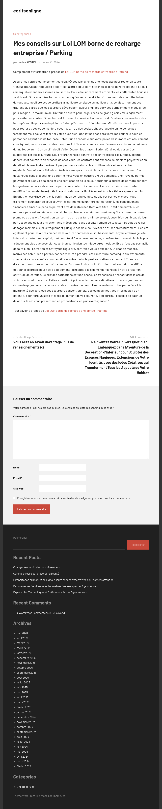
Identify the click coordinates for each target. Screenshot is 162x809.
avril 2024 (22, 756)
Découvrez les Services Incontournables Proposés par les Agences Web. (56, 586)
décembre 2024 (26, 717)
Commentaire (22, 416)
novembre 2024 (26, 721)
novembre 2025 (26, 662)
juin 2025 (22, 687)
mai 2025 (22, 692)
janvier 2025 (24, 712)
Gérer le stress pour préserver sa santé (36, 573)
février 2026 (24, 647)
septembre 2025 (26, 672)
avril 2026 (22, 638)
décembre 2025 (26, 657)
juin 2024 (22, 746)
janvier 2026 (24, 652)
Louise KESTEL (27, 62)
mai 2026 (22, 633)
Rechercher (20, 537)
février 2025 (24, 707)
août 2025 (23, 677)
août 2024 (23, 736)
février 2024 (24, 766)
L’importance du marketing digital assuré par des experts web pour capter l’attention (63, 579)
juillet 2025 (23, 682)
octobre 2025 (25, 667)
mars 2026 (23, 642)
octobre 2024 (25, 726)
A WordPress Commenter (32, 612)
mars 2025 (23, 702)
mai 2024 (22, 751)
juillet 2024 (23, 741)
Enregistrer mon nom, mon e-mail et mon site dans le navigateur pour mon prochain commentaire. (74, 498)
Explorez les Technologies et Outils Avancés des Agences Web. (50, 592)
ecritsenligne (28, 10)
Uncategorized (22, 33)
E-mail (17, 478)
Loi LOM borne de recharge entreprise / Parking (96, 71)
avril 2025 (22, 697)
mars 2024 (23, 761)
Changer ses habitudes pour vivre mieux (36, 567)
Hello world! (59, 612)
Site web (18, 488)
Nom (16, 467)
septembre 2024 (26, 731)
